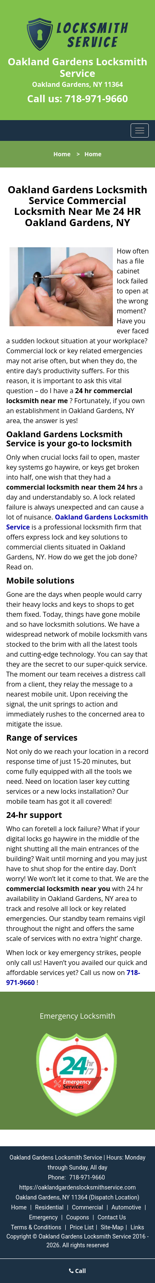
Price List (82, 1227)
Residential (49, 1207)
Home (61, 154)
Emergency (43, 1217)
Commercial (87, 1207)
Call (77, 1271)
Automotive (126, 1207)
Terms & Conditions (36, 1227)
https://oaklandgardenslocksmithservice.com (77, 1187)
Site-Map (112, 1227)
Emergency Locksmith (77, 1016)
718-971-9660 (96, 98)
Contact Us (112, 1217)
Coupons (77, 1217)
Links (137, 1227)
